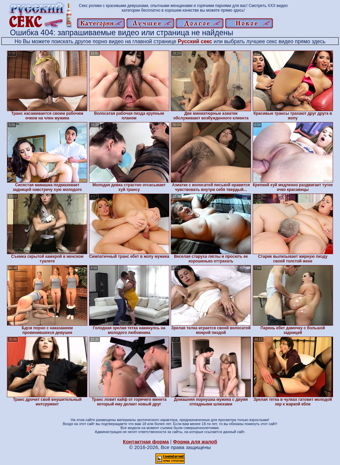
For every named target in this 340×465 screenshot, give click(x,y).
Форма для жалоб (195, 441)
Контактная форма (146, 441)
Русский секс (195, 41)
